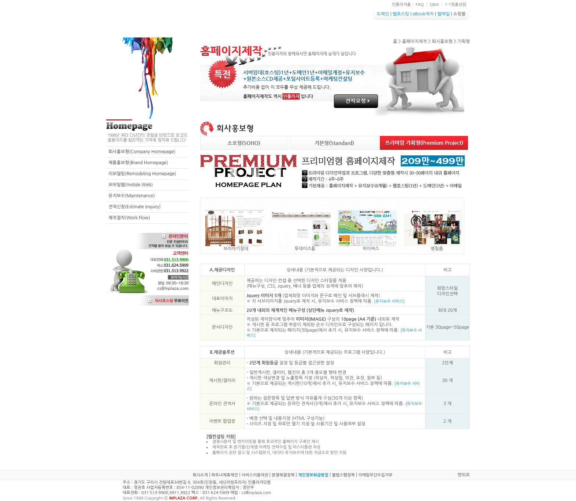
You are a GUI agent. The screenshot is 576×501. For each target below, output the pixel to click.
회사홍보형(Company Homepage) (141, 151)
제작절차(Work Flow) (129, 218)
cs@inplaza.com (256, 493)
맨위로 (463, 475)
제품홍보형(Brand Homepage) (138, 163)
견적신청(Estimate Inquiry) (134, 207)
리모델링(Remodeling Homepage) (142, 174)
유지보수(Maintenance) (131, 196)
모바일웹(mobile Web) (130, 185)
